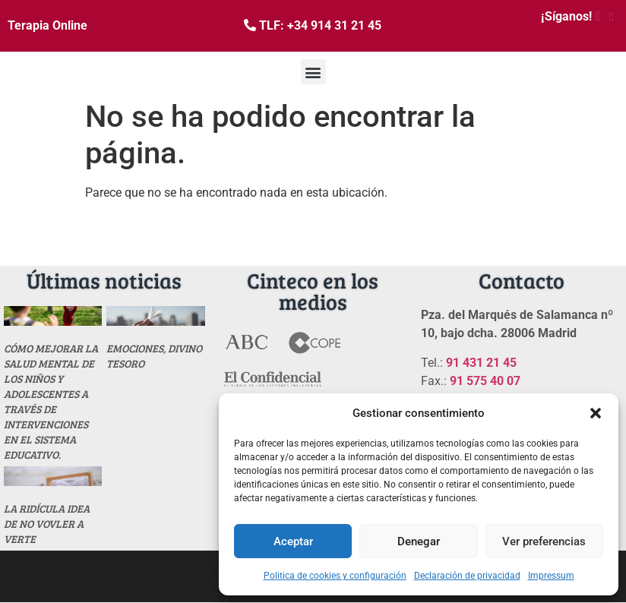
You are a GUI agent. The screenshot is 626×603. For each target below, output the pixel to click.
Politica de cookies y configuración (335, 575)
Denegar (418, 541)
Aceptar (293, 541)
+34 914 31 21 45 (334, 25)
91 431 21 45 (481, 362)
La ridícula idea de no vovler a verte (47, 523)
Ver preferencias (544, 541)
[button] (595, 413)
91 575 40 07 (485, 381)
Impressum (551, 575)
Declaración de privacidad (467, 575)
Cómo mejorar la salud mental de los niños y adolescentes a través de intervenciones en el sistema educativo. (51, 401)
